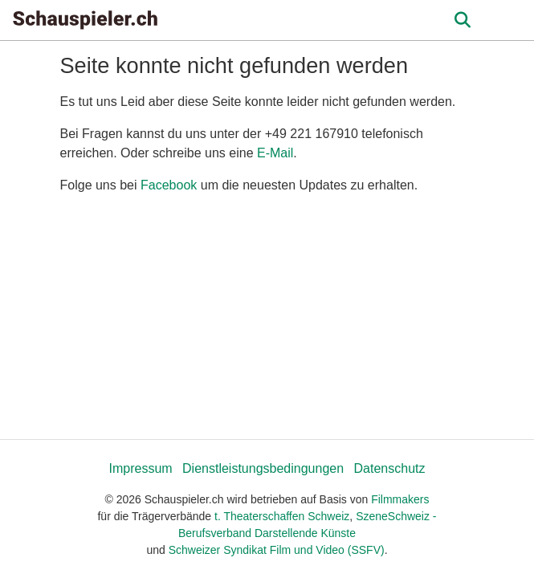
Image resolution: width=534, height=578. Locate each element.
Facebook (169, 185)
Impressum (140, 468)
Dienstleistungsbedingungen (263, 468)
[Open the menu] (462, 20)
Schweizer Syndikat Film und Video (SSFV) (277, 549)
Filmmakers (400, 499)
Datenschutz (390, 468)
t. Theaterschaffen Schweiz (281, 516)
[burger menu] (510, 20)
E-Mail (275, 153)
